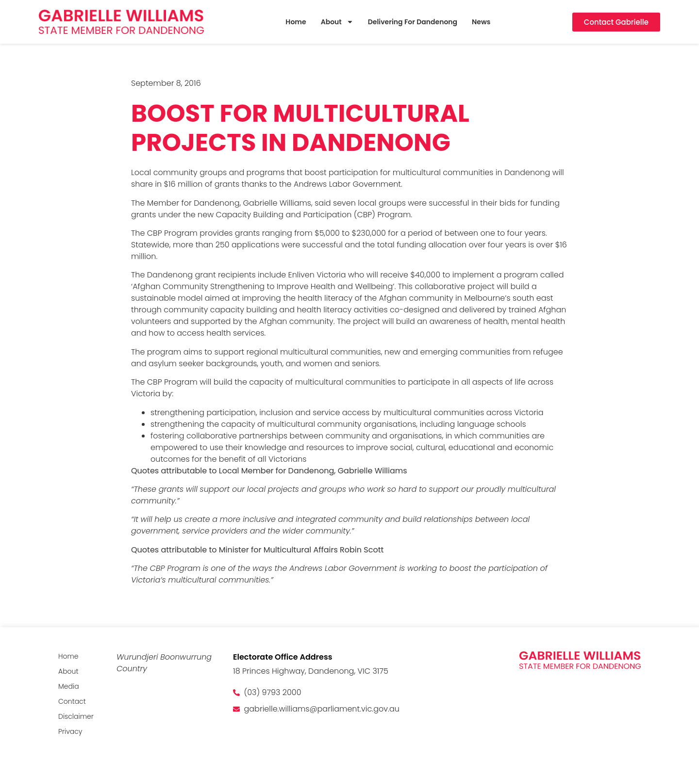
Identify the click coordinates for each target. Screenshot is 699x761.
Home (295, 22)
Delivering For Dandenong (412, 22)
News (481, 22)
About (337, 22)
